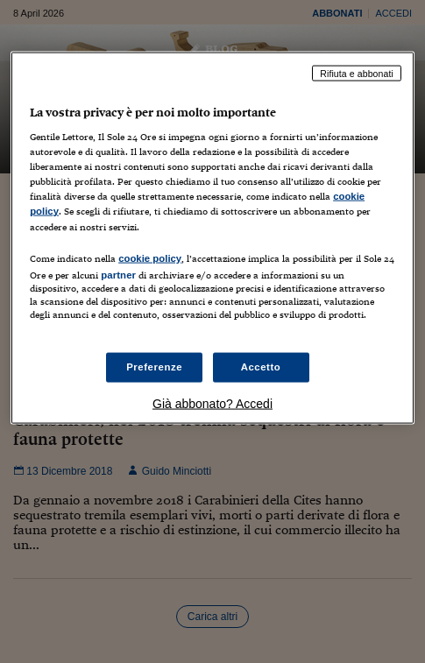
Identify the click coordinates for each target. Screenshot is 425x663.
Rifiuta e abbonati (356, 72)
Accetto (261, 367)
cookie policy (149, 257)
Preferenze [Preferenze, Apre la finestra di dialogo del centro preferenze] (154, 367)
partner (118, 274)
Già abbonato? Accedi (212, 403)
